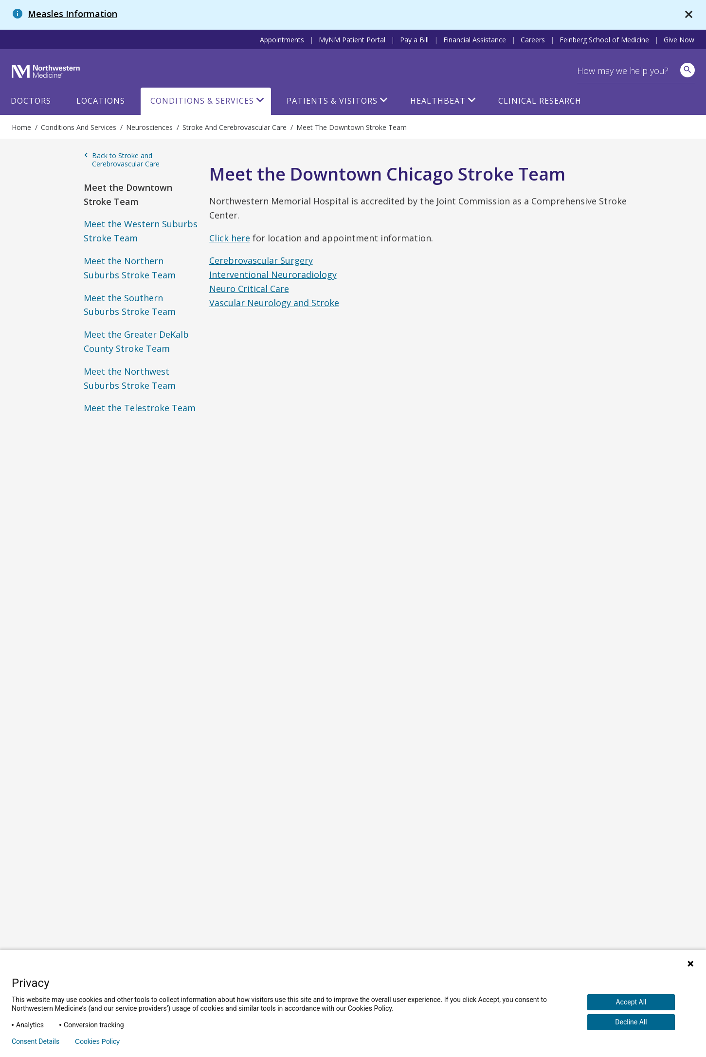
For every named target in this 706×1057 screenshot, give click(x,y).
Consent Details (35, 1041)
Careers (533, 39)
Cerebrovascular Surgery (261, 260)
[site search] (687, 70)
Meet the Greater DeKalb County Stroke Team (136, 341)
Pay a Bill (414, 39)
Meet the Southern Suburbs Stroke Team (130, 305)
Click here (229, 238)
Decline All (631, 1022)
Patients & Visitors (332, 100)
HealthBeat (438, 100)
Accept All (630, 1002)
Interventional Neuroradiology (273, 274)
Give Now (679, 39)
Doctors (31, 100)
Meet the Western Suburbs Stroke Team (141, 231)
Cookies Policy (97, 1041)
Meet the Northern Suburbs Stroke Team (130, 268)
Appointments (282, 39)
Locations (100, 100)
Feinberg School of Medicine (604, 39)
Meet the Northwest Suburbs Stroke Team (130, 378)
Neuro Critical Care (249, 288)
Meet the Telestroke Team (140, 408)
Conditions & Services (202, 100)
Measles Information (72, 13)
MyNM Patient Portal (352, 39)
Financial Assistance (474, 39)
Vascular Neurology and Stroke (274, 303)
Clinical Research (539, 100)
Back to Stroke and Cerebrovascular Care (122, 159)
